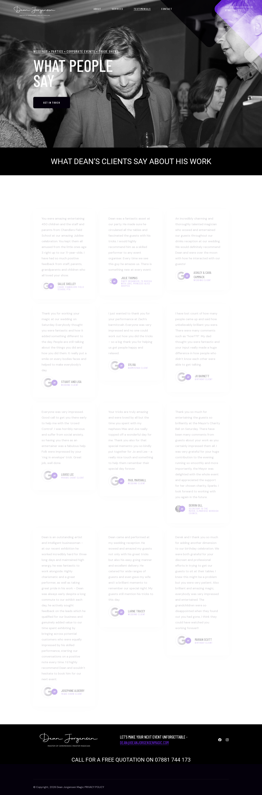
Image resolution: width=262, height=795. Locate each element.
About (97, 8)
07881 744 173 (233, 10)
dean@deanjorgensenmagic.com (144, 742)
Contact (166, 8)
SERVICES (117, 8)
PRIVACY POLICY (94, 787)
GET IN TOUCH (51, 111)
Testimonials (142, 8)
